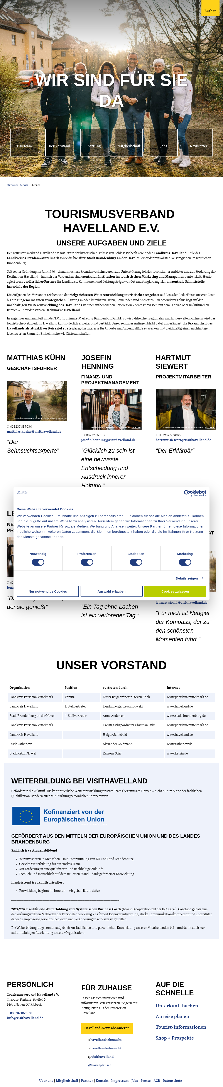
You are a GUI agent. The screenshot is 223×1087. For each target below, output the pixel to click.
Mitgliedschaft (67, 1081)
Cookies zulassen (175, 591)
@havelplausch (100, 1065)
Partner (87, 1081)
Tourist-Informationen (181, 1027)
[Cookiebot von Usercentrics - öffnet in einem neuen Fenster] (187, 493)
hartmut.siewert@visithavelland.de (183, 440)
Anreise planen (172, 1017)
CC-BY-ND (62, 419)
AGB (157, 1081)
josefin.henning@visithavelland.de (108, 440)
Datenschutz (172, 1081)
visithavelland (102, 1057)
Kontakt (102, 1081)
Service (24, 185)
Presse (146, 1081)
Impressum (120, 1081)
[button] (24, 142)
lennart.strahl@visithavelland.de (182, 603)
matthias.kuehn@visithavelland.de (34, 432)
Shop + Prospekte (175, 1038)
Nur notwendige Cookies (48, 591)
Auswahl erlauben (111, 591)
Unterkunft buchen (177, 1006)
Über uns (46, 1081)
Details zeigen (187, 578)
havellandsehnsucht (106, 1040)
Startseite (12, 185)
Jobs (135, 1081)
